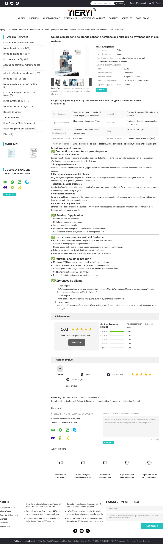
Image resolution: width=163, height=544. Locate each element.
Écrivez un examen (76, 344)
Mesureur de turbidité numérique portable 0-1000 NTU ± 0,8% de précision (61, 476)
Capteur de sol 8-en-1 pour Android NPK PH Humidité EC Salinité (149, 476)
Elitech (6, 134)
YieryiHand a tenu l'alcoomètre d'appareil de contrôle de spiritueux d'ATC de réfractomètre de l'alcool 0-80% (43, 506)
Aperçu (21, 18)
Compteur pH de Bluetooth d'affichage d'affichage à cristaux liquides (80, 401)
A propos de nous (51, 18)
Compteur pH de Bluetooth (29, 30)
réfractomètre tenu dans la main (18, 73)
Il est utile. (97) (76, 379)
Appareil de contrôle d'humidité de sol (21, 65)
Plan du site (5, 526)
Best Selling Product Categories (18, 128)
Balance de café (11, 112)
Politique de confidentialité (25, 541)
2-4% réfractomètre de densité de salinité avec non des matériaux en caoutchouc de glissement (85, 513)
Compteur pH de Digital (14, 59)
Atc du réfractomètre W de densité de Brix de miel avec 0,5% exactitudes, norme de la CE (85, 520)
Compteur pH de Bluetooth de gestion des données (83, 397)
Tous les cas (142, 18)
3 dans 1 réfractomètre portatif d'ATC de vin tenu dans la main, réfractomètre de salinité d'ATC (43, 513)
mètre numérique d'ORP (14, 101)
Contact (113, 18)
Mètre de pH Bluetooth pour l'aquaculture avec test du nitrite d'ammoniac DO (105, 476)
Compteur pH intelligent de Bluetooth (125, 401)
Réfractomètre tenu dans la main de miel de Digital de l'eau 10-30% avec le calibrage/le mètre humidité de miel (43, 520)
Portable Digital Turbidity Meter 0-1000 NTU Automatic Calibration (83, 476)
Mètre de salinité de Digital (16, 106)
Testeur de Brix (10, 117)
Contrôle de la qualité (93, 18)
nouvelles (127, 18)
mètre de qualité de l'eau (15, 54)
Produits (34, 18)
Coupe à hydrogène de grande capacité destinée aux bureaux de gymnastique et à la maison (71, 91)
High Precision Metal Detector (17, 123)
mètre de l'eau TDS (12, 78)
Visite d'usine (70, 18)
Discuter (100, 90)
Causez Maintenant (138, 3)
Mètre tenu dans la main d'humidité (20, 84)
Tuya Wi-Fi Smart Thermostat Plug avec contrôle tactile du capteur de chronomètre (127, 476)
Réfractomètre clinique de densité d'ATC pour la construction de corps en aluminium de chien (84, 506)
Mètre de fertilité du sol (14, 48)
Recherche (119, 3)
